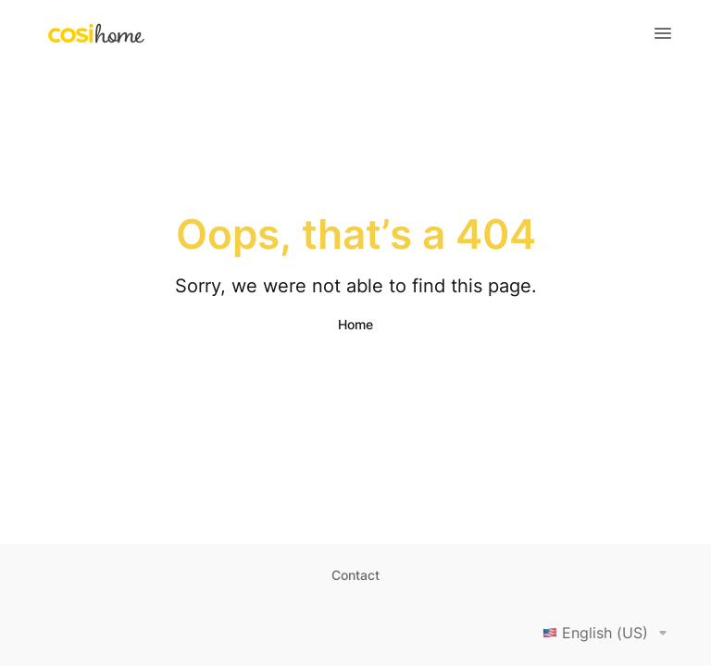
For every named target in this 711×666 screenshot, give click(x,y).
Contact (355, 575)
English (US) (608, 633)
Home (355, 324)
